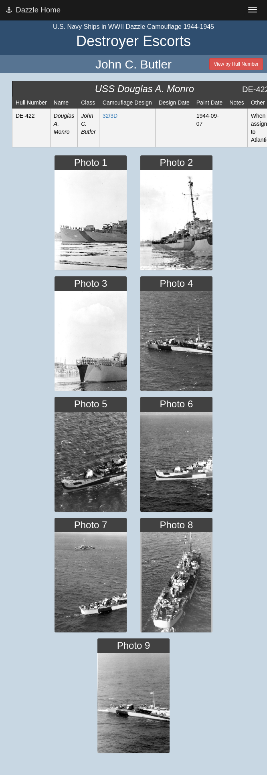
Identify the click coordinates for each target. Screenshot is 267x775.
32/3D (110, 116)
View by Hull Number (236, 64)
